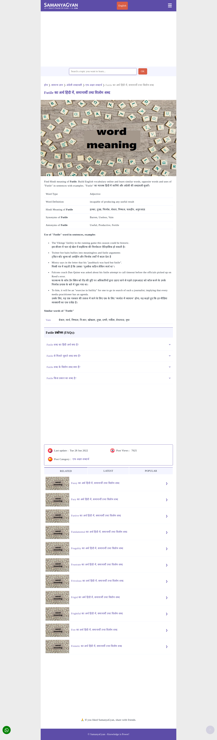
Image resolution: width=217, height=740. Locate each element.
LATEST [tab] (108, 471)
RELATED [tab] (66, 471)
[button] (7, 730)
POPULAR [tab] (151, 471)
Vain (48, 320)
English (122, 5)
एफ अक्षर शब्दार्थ (81, 459)
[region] (108, 39)
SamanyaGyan (97, 734)
